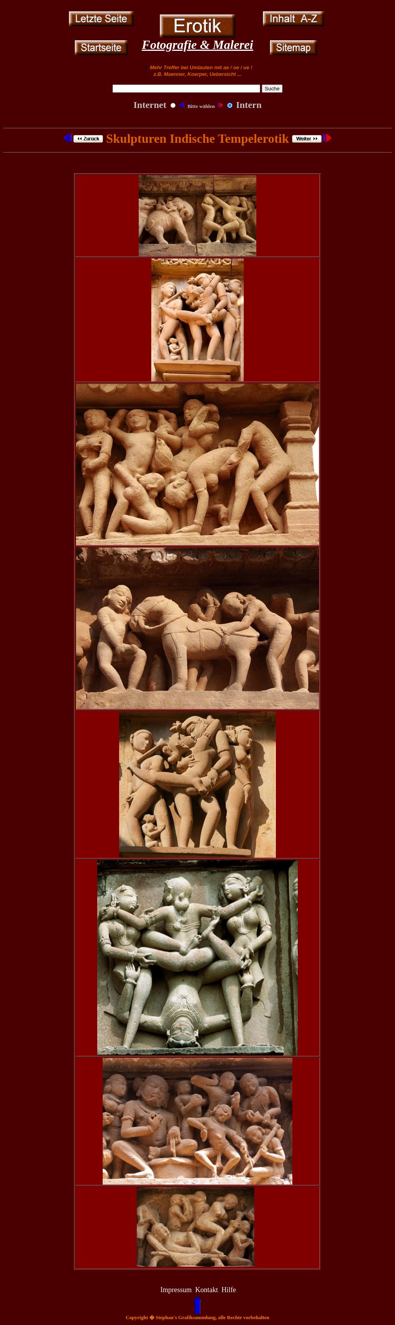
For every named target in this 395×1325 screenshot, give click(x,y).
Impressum (176, 1290)
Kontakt (206, 1290)
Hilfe (228, 1290)
